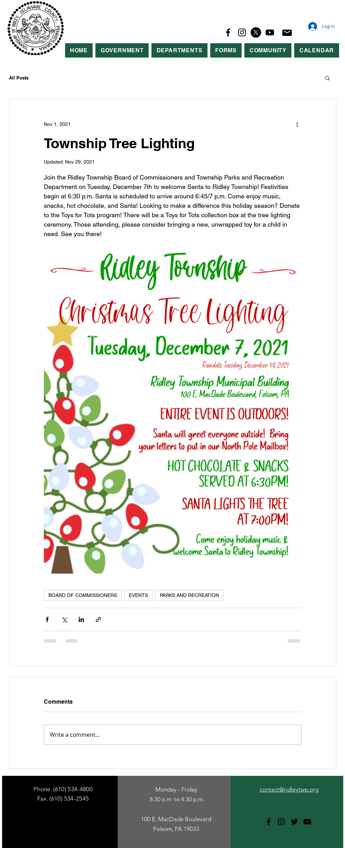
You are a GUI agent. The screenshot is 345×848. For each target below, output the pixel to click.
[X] (256, 32)
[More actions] (297, 124)
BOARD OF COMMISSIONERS (82, 595)
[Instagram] (242, 32)
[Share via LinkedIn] (81, 619)
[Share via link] (98, 619)
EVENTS (138, 595)
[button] (122, 50)
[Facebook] (228, 32)
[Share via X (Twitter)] (64, 619)
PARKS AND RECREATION (189, 595)
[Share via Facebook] (47, 619)
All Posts (19, 78)
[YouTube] (270, 32)
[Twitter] (294, 821)
